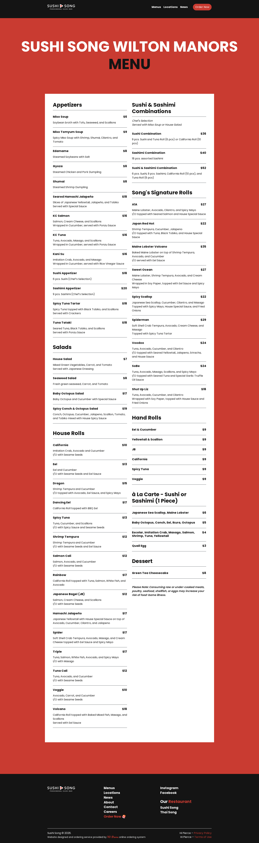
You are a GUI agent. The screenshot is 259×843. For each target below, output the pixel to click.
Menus (156, 7)
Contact (111, 807)
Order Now (202, 7)
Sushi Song (169, 807)
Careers (110, 812)
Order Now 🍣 (115, 816)
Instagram (169, 788)
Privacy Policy (203, 833)
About (109, 802)
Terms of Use (203, 837)
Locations (171, 7)
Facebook (168, 793)
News (184, 7)
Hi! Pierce (112, 837)
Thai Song (168, 812)
